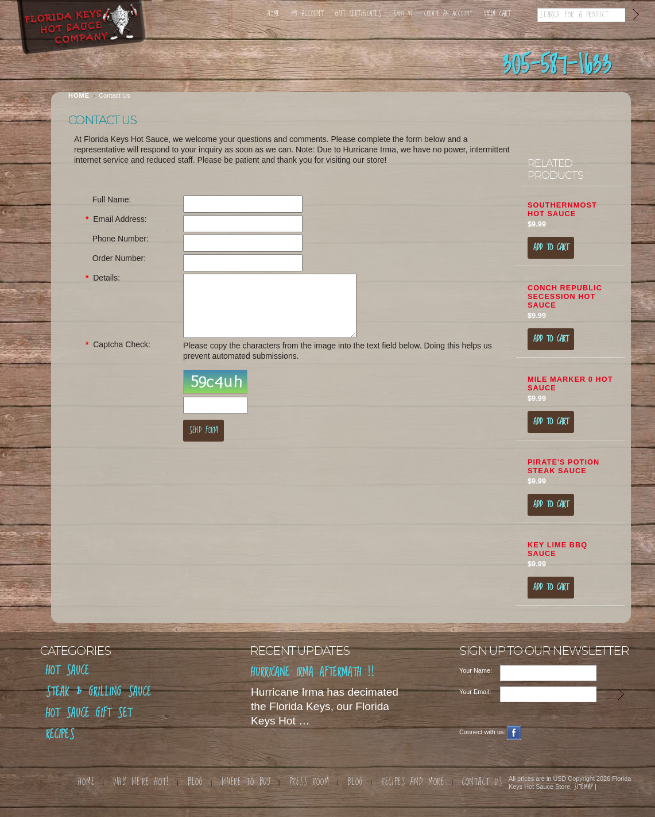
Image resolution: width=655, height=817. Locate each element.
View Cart (497, 14)
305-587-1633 (557, 65)
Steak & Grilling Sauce (99, 692)
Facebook (514, 733)
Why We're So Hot (328, 63)
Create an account (448, 14)
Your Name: (475, 670)
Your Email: (475, 691)
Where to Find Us (219, 63)
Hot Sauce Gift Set (89, 713)
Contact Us (437, 63)
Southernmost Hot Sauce (562, 209)
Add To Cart (550, 248)
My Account (308, 14)
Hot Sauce (68, 671)
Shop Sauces (110, 63)
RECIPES (60, 735)
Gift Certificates (358, 14)
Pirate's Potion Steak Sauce (563, 466)
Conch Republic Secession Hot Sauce (565, 296)
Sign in (402, 14)
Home (274, 14)
